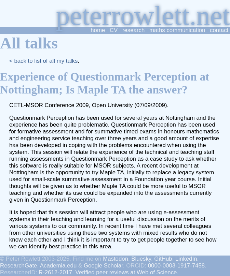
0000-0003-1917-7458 (176, 265)
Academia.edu (58, 265)
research (133, 30)
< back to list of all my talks (43, 61)
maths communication (177, 30)
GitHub (163, 259)
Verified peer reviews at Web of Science (126, 272)
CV (114, 30)
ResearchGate (18, 265)
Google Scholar (103, 265)
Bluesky (141, 259)
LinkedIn (186, 259)
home (98, 30)
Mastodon (115, 259)
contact (219, 30)
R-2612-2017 (55, 272)
